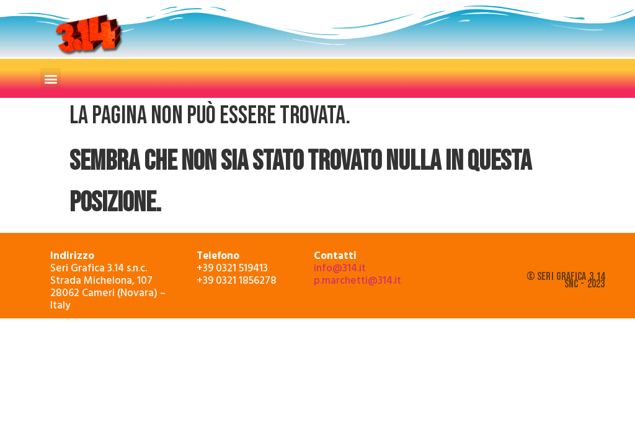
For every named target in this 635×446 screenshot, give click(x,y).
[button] (50, 78)
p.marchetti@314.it (357, 279)
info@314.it (340, 267)
